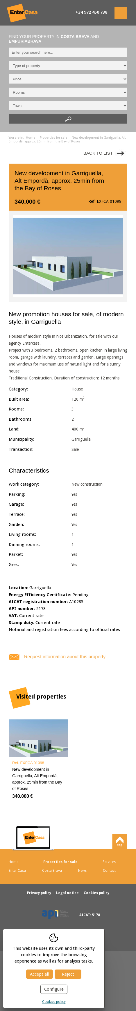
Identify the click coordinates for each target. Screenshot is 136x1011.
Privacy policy (39, 893)
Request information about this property (64, 656)
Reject (68, 974)
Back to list (98, 153)
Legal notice (68, 893)
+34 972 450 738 (91, 12)
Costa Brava (52, 871)
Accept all (39, 974)
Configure (54, 989)
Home (30, 138)
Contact (109, 871)
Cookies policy (54, 1002)
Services (109, 862)
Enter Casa (17, 871)
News (82, 871)
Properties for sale (53, 138)
